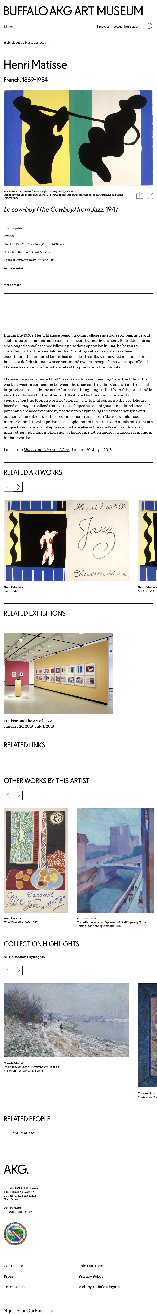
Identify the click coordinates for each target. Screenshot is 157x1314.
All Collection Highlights (24, 957)
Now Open (11, 1199)
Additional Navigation (27, 42)
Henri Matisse (35, 64)
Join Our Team (92, 1265)
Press (9, 1276)
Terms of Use (15, 1287)
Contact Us (13, 1265)
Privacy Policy (91, 1276)
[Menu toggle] (9, 26)
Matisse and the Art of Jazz (28, 721)
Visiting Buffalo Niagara (99, 1287)
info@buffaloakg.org (18, 1211)
